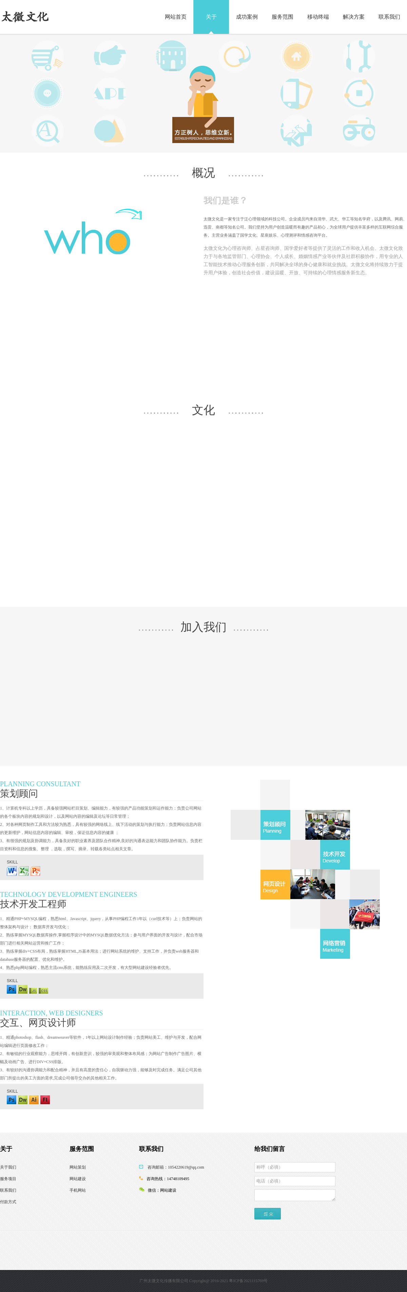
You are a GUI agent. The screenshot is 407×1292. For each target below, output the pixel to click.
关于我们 (8, 1167)
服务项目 (8, 1178)
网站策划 (78, 1167)
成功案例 (247, 17)
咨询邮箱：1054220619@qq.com (176, 1167)
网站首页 (176, 17)
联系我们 (389, 17)
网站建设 (78, 1178)
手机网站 (78, 1190)
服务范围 (282, 17)
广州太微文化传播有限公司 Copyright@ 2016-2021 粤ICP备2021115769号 (203, 1280)
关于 (211, 17)
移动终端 (318, 17)
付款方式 (8, 1201)
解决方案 (354, 17)
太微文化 (24, 16)
